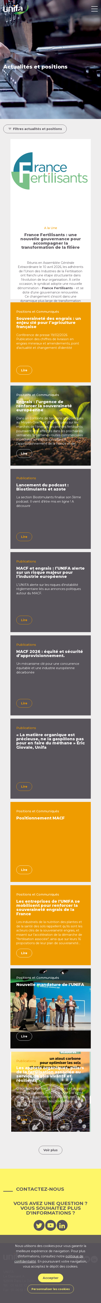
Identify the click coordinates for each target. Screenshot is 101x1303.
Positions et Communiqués (37, 312)
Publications (26, 478)
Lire (24, 370)
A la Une (50, 228)
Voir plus (50, 1150)
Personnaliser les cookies (50, 1289)
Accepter (50, 1278)
